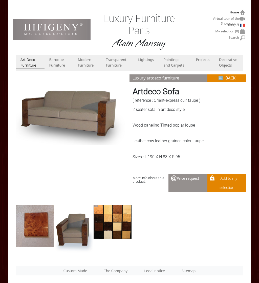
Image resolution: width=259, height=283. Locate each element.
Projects (202, 59)
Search (234, 37)
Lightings (146, 59)
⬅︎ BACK (227, 78)
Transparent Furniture (116, 62)
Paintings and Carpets (173, 62)
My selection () (227, 31)
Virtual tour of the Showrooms (226, 19)
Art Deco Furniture (28, 62)
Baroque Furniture (57, 62)
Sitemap (189, 270)
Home (235, 12)
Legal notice (154, 270)
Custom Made (75, 270)
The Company (115, 270)
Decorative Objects (228, 62)
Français (233, 25)
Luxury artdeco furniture (156, 78)
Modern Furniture (86, 62)
